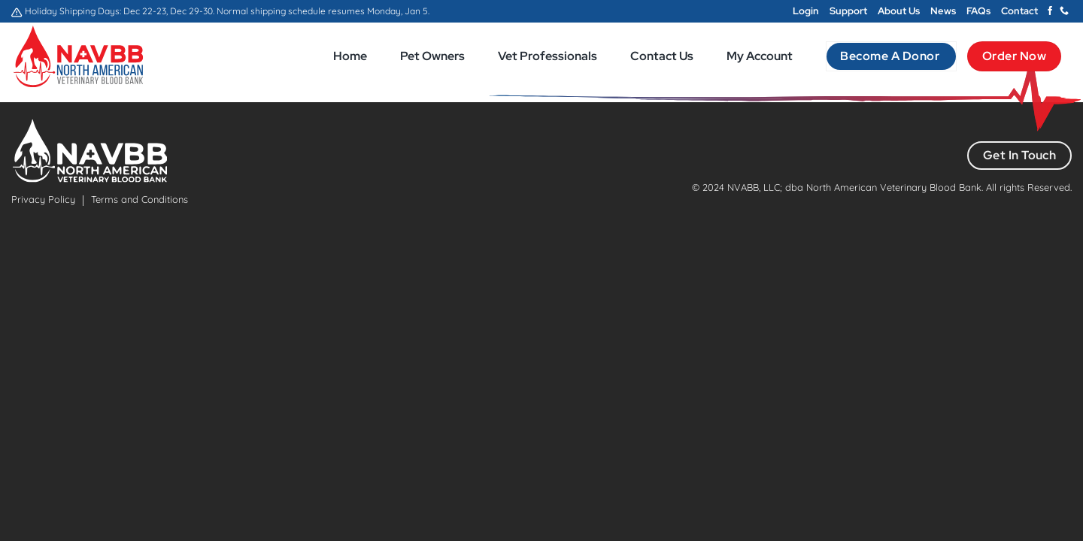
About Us (899, 11)
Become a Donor (891, 56)
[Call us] (1064, 11)
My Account (760, 56)
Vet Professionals (547, 56)
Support (848, 11)
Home (350, 56)
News (943, 11)
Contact (1019, 11)
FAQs (978, 11)
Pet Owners (432, 56)
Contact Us (661, 56)
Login (806, 11)
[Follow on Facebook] (1049, 11)
